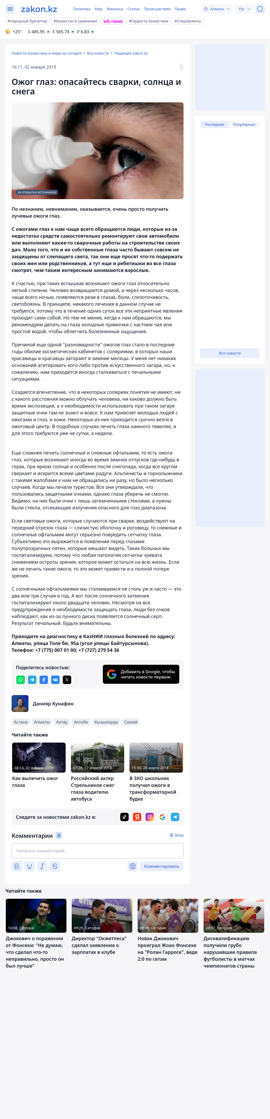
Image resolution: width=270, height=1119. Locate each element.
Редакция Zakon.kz (131, 53)
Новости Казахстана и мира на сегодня (46, 53)
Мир (99, 8)
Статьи (133, 8)
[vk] (55, 680)
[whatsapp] (20, 680)
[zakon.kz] (39, 9)
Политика (81, 8)
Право (180, 8)
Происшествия (157, 8)
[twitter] (67, 680)
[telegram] (32, 680)
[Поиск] (260, 9)
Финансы (115, 8)
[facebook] (44, 680)
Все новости (98, 53)
